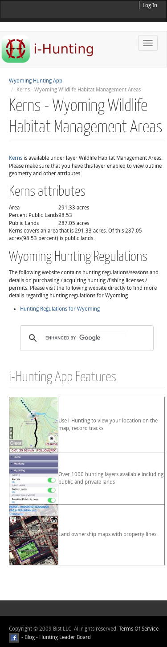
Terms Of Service (139, 629)
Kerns (15, 158)
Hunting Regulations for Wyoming (60, 309)
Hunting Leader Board (64, 637)
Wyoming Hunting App (35, 81)
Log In (150, 5)
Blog (29, 637)
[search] (85, 338)
